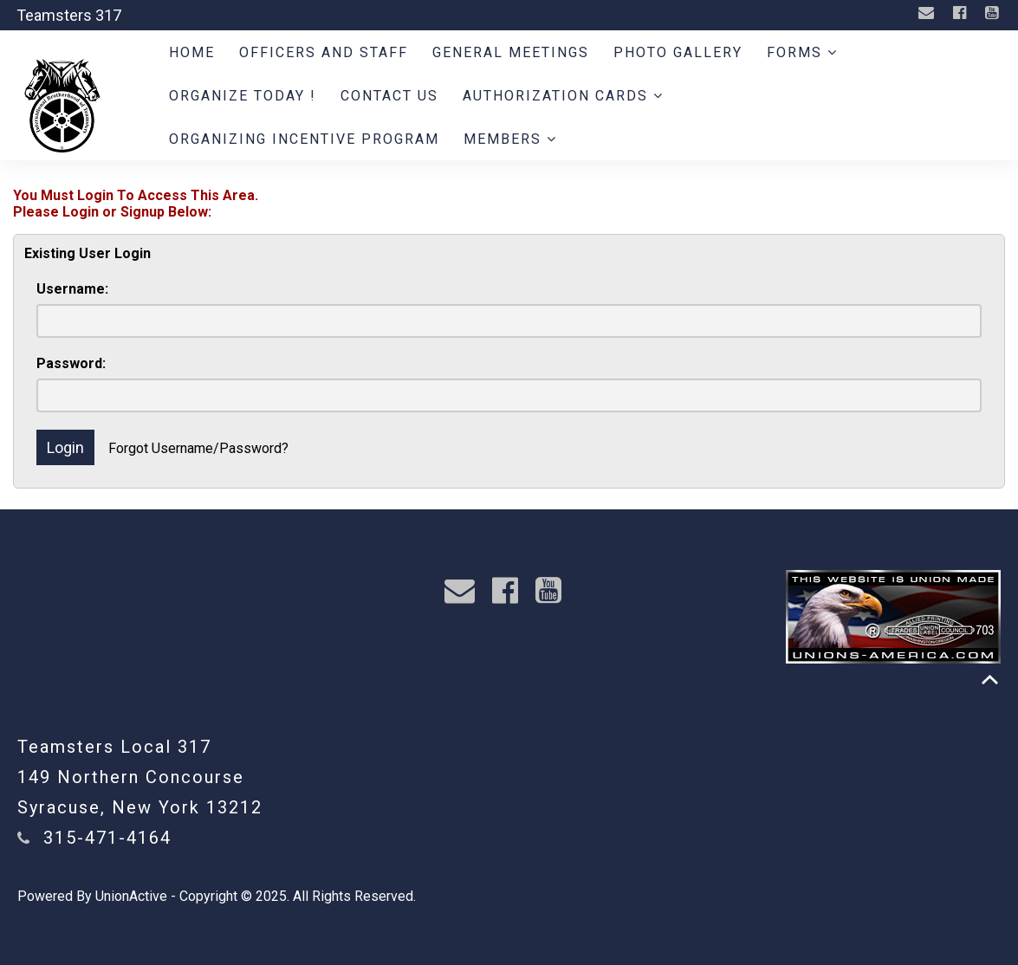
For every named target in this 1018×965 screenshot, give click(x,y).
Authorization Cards (563, 95)
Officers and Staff (323, 52)
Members (510, 139)
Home (192, 52)
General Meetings (510, 52)
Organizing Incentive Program (304, 139)
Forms (802, 52)
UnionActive (131, 896)
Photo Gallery (677, 52)
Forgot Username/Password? (198, 448)
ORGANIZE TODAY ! (242, 95)
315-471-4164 (107, 837)
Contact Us (389, 95)
